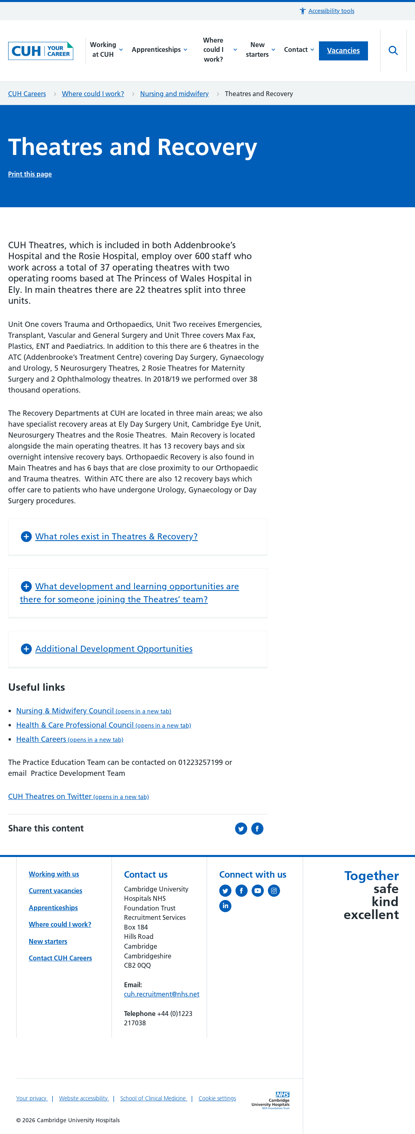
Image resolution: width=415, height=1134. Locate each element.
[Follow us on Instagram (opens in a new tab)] (276, 892)
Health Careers (70, 739)
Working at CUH (106, 49)
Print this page (30, 174)
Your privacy (32, 1098)
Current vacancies (55, 891)
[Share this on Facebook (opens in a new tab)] (259, 829)
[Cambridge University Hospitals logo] (47, 51)
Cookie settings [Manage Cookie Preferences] (217, 1098)
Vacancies (343, 50)
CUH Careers (27, 94)
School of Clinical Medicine (153, 1098)
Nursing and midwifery (174, 94)
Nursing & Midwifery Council (93, 710)
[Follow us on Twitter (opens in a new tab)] (227, 892)
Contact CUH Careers (60, 958)
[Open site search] (393, 51)
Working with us (54, 874)
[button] (326, 11)
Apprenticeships (160, 49)
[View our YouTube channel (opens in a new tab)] (260, 892)
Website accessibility (84, 1098)
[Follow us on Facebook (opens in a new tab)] (243, 892)
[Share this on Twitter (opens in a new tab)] (243, 829)
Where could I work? (220, 49)
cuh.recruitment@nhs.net (161, 994)
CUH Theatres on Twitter (78, 796)
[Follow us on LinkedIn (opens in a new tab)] (227, 907)
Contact (299, 49)
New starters (261, 49)
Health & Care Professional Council (103, 725)
